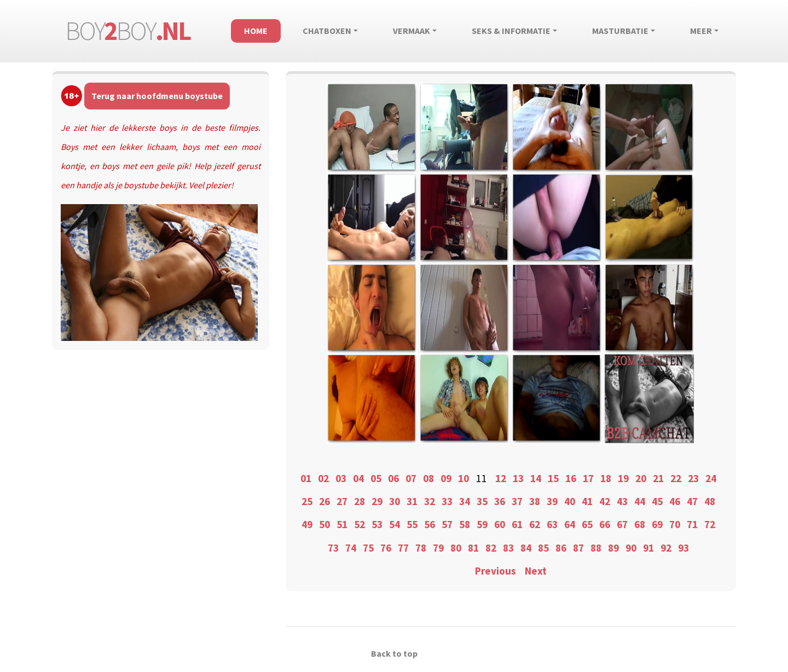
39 (552, 501)
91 (648, 547)
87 (578, 547)
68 (639, 524)
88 (595, 547)
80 (455, 547)
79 (438, 547)
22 (675, 478)
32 (429, 501)
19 (623, 478)
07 (410, 478)
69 (657, 524)
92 (665, 547)
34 (464, 501)
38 (534, 501)
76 (385, 547)
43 (622, 501)
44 (639, 501)
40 (569, 501)
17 (588, 478)
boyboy (127, 30)
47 (692, 501)
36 (499, 501)
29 (377, 501)
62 (534, 524)
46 (674, 501)
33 (447, 501)
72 (709, 524)
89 (613, 547)
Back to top (394, 653)
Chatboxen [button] (327, 30)
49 (307, 524)
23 (693, 478)
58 (464, 524)
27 (342, 501)
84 (525, 547)
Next (536, 570)
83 (508, 547)
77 (403, 547)
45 (657, 501)
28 (359, 501)
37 (517, 501)
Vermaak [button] (411, 30)
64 (569, 524)
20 (640, 478)
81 (473, 547)
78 (420, 547)
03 (340, 478)
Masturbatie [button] (620, 30)
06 (393, 478)
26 (324, 501)
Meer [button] (701, 30)
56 (429, 524)
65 (587, 524)
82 (490, 547)
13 (518, 478)
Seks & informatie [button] (511, 30)
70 (674, 524)
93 (683, 547)
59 (482, 524)
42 (604, 501)
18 (605, 478)
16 (570, 478)
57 (447, 524)
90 (630, 547)
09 (446, 478)
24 (710, 478)
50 (324, 524)
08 (428, 478)
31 (412, 501)
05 (375, 478)
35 (482, 501)
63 (552, 524)
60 (499, 524)
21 (658, 478)
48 (709, 501)
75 (368, 547)
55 (412, 524)
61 (517, 524)
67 (622, 524)
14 (535, 478)
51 (342, 524)
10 (463, 478)
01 (305, 478)
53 (377, 524)
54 (394, 524)
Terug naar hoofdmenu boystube (157, 95)
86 (560, 547)
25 (307, 501)
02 (323, 478)
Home (256, 30)
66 (604, 524)
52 (359, 524)
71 (692, 524)
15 (553, 478)
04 (358, 478)
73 (333, 547)
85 (543, 547)
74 (350, 547)
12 (500, 478)
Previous (495, 570)
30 (394, 501)
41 (587, 501)
